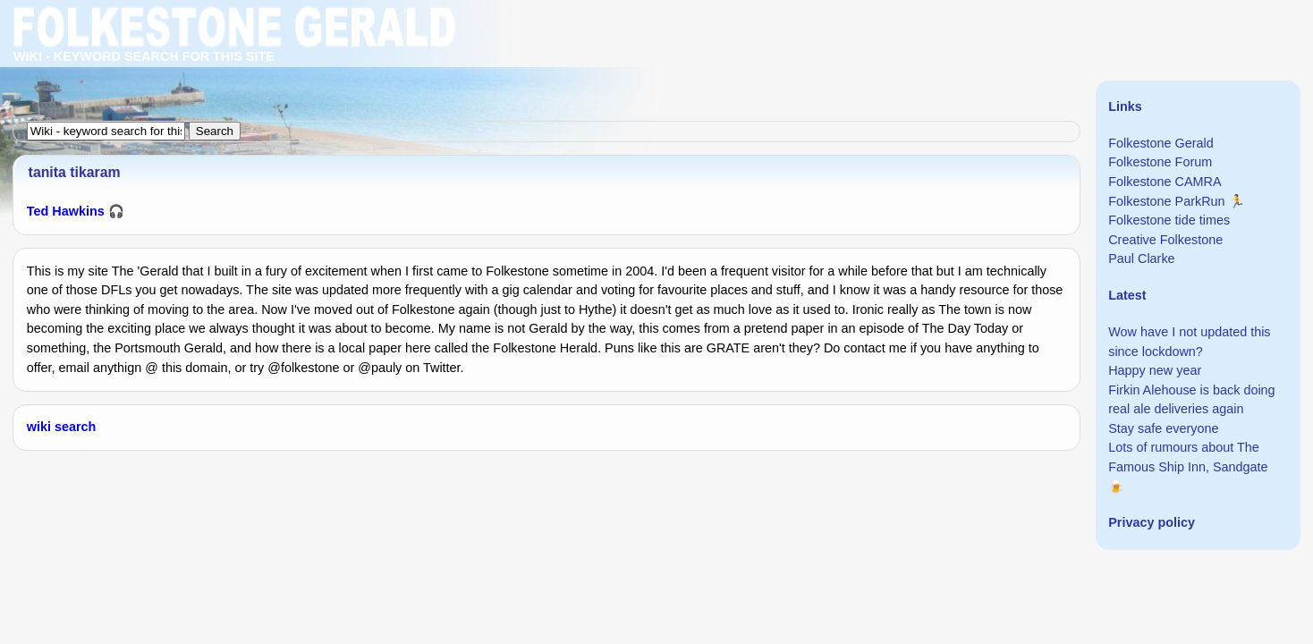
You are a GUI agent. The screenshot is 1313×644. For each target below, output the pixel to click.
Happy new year (1154, 370)
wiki (39, 426)
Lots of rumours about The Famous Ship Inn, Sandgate (1187, 457)
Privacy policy (1151, 522)
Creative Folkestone (1165, 240)
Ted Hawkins (66, 211)
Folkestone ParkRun (1166, 201)
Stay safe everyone (1163, 428)
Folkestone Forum (1160, 162)
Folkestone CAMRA (1164, 181)
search (75, 426)
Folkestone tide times (1169, 220)
